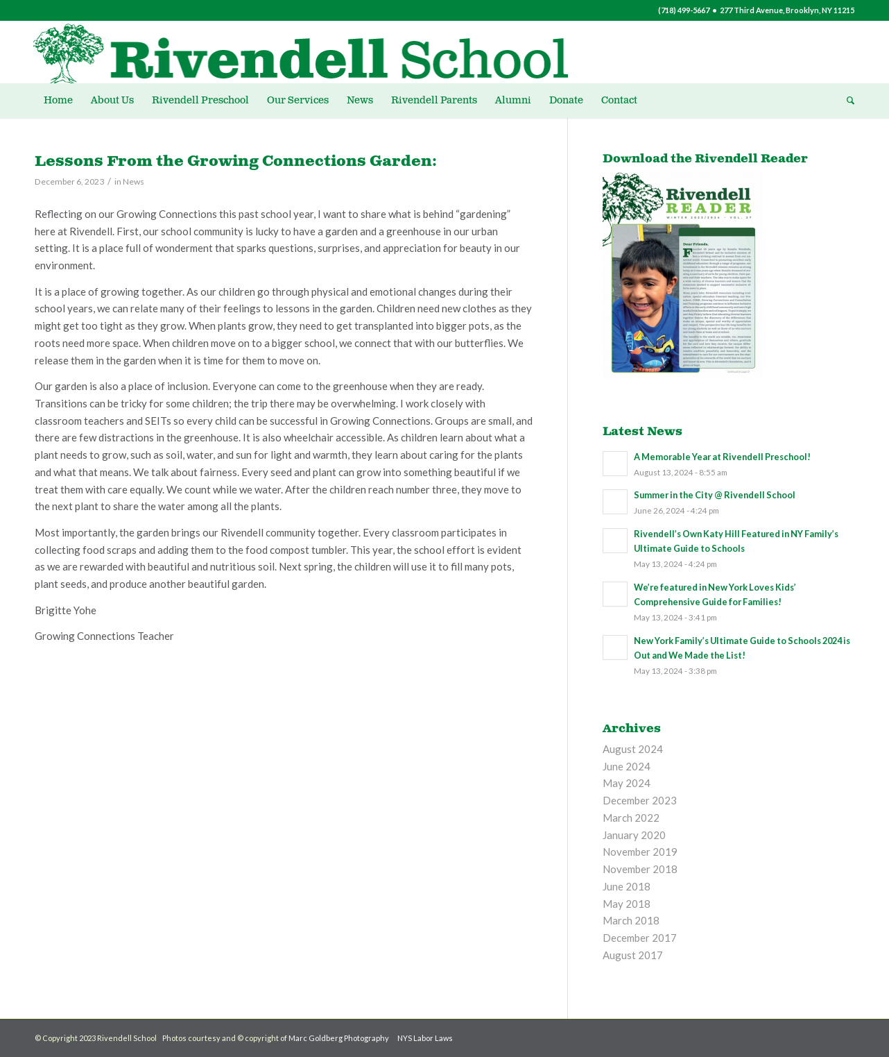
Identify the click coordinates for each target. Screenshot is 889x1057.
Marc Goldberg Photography (338, 1037)
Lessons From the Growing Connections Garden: (236, 161)
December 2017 (640, 937)
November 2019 (640, 851)
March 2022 (631, 817)
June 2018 (626, 886)
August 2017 (633, 955)
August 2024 (633, 749)
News (133, 181)
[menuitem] (58, 100)
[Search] (846, 100)
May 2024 (626, 783)
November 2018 (640, 869)
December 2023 (640, 800)
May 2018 (626, 903)
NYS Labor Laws (425, 1037)
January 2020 (634, 835)
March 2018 (631, 920)
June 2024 (626, 766)
